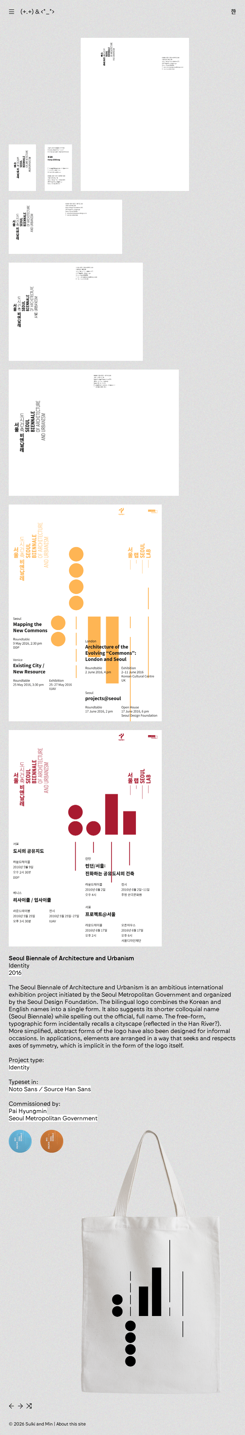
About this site (71, 1424)
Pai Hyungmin (28, 1111)
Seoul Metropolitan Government (53, 1118)
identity (19, 1067)
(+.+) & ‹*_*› (37, 11)
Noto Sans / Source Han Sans (50, 1089)
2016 (15, 972)
